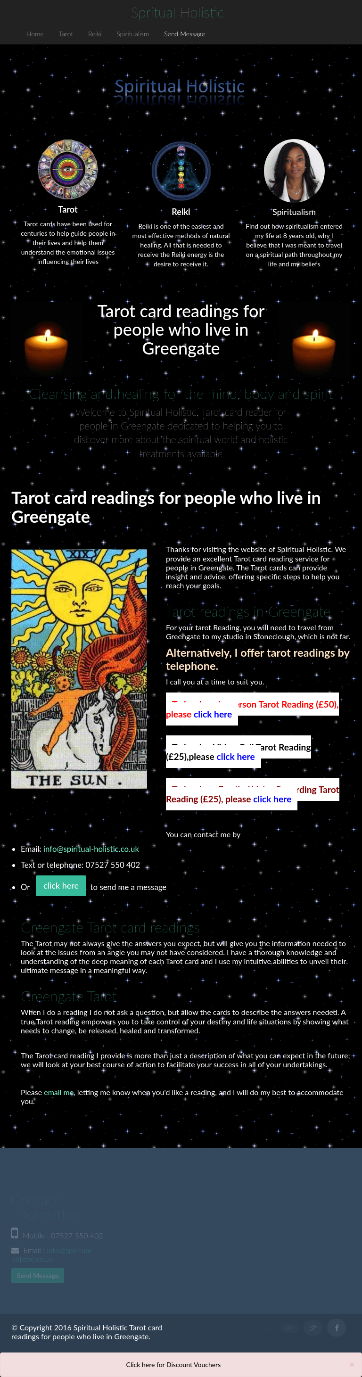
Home (35, 34)
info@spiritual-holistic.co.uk (91, 849)
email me (59, 1092)
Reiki (94, 34)
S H (177, 11)
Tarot (66, 34)
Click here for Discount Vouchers (173, 1365)
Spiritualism (132, 34)
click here (213, 714)
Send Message (184, 34)
